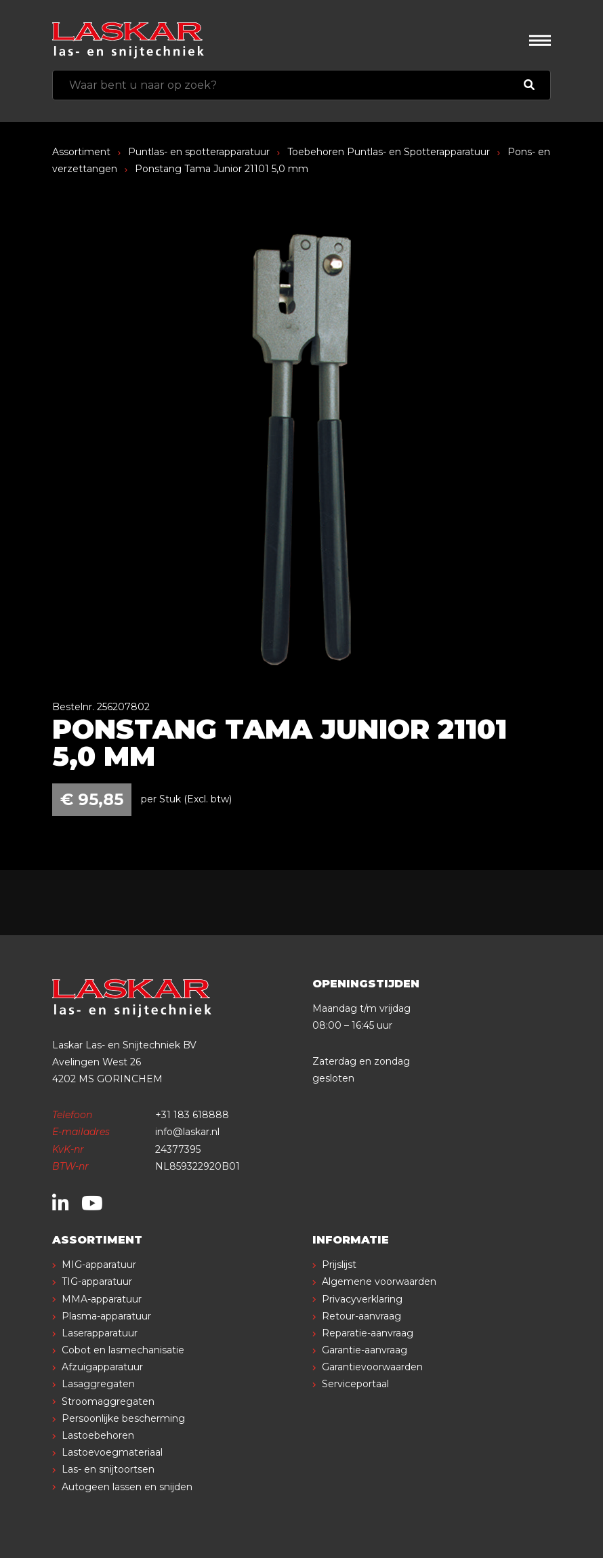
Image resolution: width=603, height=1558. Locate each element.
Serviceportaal (355, 1384)
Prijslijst (339, 1264)
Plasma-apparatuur (106, 1316)
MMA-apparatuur (102, 1299)
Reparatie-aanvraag (367, 1333)
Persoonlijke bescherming (123, 1418)
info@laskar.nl (187, 1132)
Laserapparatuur (100, 1333)
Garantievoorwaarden (372, 1367)
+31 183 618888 (192, 1115)
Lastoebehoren (98, 1435)
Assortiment (81, 152)
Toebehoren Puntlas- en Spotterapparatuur (388, 152)
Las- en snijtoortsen (108, 1469)
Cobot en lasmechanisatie (123, 1350)
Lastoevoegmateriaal (112, 1452)
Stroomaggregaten (108, 1401)
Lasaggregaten (98, 1384)
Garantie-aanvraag (364, 1350)
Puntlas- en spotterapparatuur (199, 152)
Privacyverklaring (362, 1299)
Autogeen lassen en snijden (127, 1487)
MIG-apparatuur (99, 1264)
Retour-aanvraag (361, 1316)
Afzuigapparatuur (102, 1367)
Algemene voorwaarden (379, 1281)
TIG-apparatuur (97, 1281)
